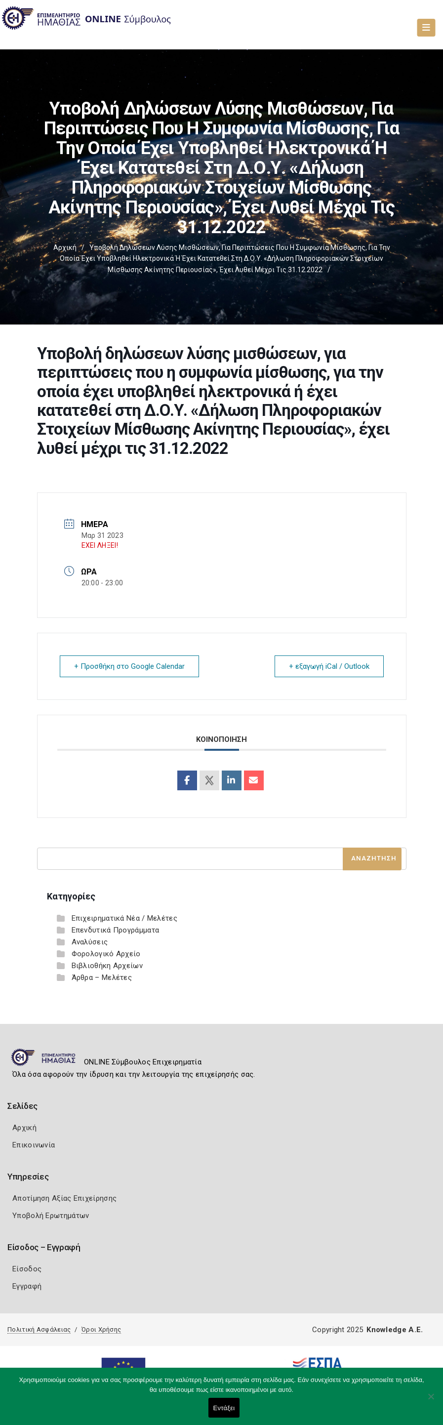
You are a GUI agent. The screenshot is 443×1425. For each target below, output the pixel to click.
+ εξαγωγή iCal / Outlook (329, 666)
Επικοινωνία (33, 1144)
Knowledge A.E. (394, 1329)
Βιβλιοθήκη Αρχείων (107, 965)
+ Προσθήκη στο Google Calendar (129, 666)
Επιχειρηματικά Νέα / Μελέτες (124, 918)
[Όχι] (431, 1401)
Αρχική (65, 247)
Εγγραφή (26, 1286)
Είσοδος (26, 1268)
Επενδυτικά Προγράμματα (116, 930)
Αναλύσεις (90, 941)
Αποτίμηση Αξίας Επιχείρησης (64, 1198)
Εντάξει (224, 1408)
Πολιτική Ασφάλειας (39, 1329)
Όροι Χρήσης (101, 1329)
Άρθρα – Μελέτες (102, 977)
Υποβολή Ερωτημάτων (50, 1215)
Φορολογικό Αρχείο (106, 953)
